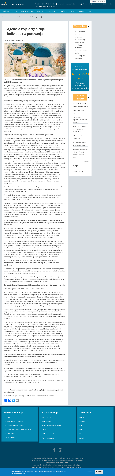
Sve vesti (86, 161)
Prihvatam (90, 472)
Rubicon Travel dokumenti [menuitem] (14, 425)
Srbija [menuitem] (39, 11)
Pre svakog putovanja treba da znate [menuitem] (18, 429)
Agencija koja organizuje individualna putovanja (80, 119)
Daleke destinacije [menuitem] (27, 11)
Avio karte (81, 32)
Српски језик (97, 1)
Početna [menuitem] (6, 11)
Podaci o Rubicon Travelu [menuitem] (14, 421)
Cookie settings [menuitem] (78, 172)
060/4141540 (51, 4)
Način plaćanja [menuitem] (10, 437)
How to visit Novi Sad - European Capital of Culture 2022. (80, 129)
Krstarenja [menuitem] (81, 11)
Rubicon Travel (17, 5)
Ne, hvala (99, 472)
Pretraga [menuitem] (15, 11)
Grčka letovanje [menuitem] (67, 11)
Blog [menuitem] (90, 11)
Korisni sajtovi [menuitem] (10, 433)
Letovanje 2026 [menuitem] (51, 11)
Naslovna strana (7, 17)
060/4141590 (41, 4)
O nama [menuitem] (7, 417)
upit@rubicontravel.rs (64, 4)
